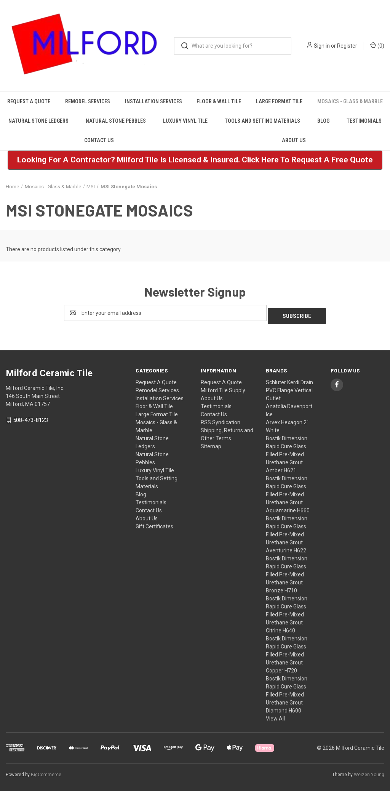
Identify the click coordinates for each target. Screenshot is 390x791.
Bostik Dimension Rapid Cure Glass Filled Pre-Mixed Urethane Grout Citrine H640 (286, 611)
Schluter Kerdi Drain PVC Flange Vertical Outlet (289, 387)
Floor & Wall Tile (219, 101)
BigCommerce (46, 771)
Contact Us (99, 140)
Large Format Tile (279, 101)
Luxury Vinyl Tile (185, 121)
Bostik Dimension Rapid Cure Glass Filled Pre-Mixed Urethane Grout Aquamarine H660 (288, 491)
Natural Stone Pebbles (116, 121)
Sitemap (211, 443)
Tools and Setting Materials (262, 121)
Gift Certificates (154, 523)
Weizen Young (369, 771)
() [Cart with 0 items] (377, 45)
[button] (195, 160)
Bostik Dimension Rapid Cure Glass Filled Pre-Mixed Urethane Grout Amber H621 (286, 451)
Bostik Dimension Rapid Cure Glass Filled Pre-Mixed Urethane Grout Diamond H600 (286, 691)
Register (347, 46)
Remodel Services (87, 101)
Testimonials (364, 121)
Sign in (322, 46)
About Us (294, 140)
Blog (323, 121)
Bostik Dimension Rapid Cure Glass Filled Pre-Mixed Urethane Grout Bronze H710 (286, 571)
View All (275, 715)
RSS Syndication (220, 419)
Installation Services (153, 101)
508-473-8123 (30, 417)
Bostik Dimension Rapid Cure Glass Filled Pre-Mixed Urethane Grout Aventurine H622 (286, 531)
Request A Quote (28, 101)
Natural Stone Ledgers (38, 121)
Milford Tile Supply (223, 387)
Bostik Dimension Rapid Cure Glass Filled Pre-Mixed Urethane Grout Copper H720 (286, 651)
